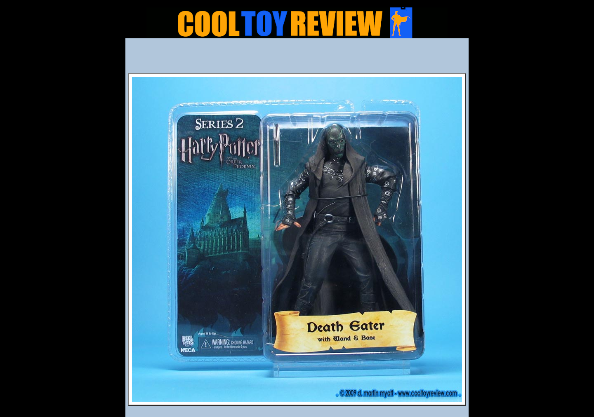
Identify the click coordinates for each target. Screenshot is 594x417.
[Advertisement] (297, 58)
